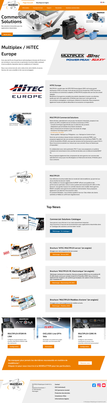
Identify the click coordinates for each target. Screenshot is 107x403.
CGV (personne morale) (62, 390)
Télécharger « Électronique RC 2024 (63, 283)
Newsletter (58, 7)
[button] (101, 24)
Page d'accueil (28, 3)
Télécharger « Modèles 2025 (61, 306)
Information (25, 7)
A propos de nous (38, 7)
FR (102, 2)
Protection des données (62, 393)
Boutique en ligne (42, 3)
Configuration (14, 346)
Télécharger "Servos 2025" (60, 254)
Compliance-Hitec (60, 396)
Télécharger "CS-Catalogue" (61, 231)
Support (49, 7)
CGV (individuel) (60, 387)
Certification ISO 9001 (57, 132)
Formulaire (48, 346)
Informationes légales (62, 399)
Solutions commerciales (72, 7)
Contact (57, 384)
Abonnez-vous (85, 363)
